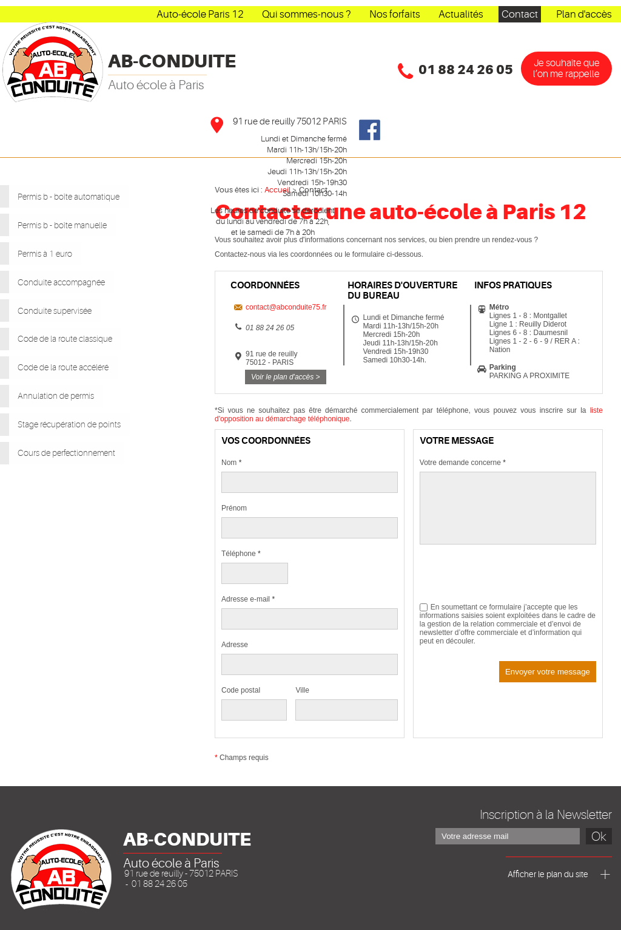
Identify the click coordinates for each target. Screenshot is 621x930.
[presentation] (512, 579)
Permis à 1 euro (49, 246)
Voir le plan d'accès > (285, 377)
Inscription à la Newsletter (546, 814)
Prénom (234, 508)
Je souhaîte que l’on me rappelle (566, 69)
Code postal (240, 690)
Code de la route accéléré (77, 348)
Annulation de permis (64, 374)
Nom (231, 462)
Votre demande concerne (463, 462)
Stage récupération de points (85, 399)
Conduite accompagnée (74, 272)
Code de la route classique (79, 323)
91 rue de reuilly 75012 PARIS (290, 122)
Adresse (234, 644)
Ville (302, 690)
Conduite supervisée (63, 297)
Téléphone (241, 553)
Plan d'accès (584, 14)
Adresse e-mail (248, 599)
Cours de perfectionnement (81, 425)
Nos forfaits (394, 14)
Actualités (460, 14)
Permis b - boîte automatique (83, 195)
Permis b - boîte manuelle (74, 221)
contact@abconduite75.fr (286, 307)
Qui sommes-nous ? (306, 14)
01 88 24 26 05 (465, 70)
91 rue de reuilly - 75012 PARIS (181, 874)
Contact (520, 14)
